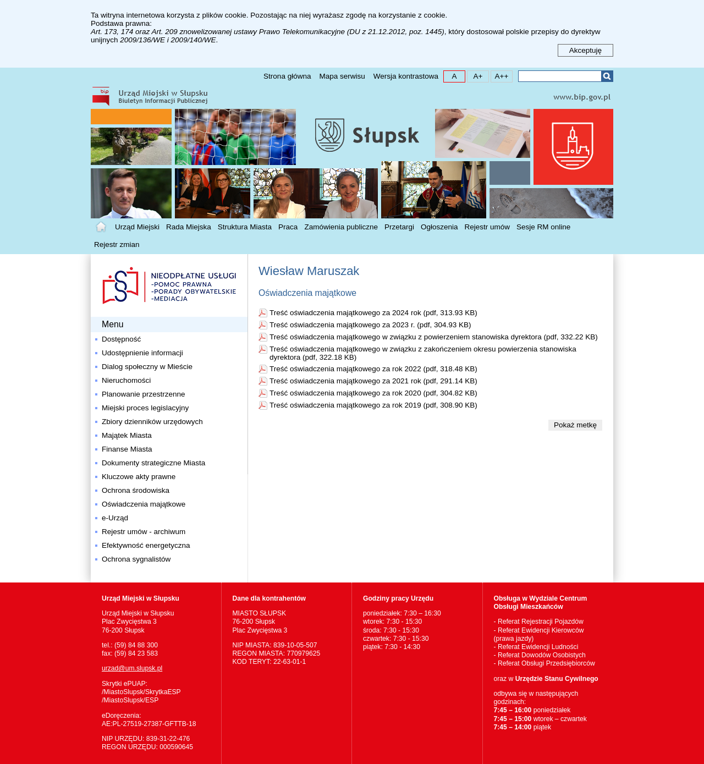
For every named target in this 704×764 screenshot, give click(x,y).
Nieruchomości (126, 380)
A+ (475, 75)
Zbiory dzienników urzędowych (152, 421)
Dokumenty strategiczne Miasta (153, 463)
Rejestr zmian (117, 244)
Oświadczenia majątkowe (143, 504)
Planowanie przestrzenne (143, 394)
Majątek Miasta (127, 435)
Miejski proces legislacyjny (145, 408)
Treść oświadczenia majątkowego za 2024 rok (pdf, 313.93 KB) (373, 313)
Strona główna (287, 76)
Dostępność (121, 339)
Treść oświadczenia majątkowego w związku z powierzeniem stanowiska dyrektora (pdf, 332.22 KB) (434, 337)
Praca (288, 227)
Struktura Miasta (245, 227)
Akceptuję (585, 50)
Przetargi (399, 227)
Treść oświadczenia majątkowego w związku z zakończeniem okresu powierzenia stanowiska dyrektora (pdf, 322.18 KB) (423, 353)
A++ (499, 75)
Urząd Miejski (137, 227)
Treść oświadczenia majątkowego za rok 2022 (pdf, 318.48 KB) (373, 369)
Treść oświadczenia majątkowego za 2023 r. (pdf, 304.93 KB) (370, 325)
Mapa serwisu (342, 76)
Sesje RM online (543, 227)
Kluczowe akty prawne (138, 476)
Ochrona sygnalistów (136, 559)
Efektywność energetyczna (146, 545)
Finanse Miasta (127, 449)
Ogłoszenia (439, 227)
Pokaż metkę (575, 425)
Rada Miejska (188, 227)
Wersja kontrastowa (405, 76)
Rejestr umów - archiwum (143, 531)
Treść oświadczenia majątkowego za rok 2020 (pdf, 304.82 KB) (373, 393)
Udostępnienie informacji (142, 353)
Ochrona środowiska (135, 490)
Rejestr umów (487, 227)
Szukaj (607, 76)
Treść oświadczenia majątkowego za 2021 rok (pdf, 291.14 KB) (373, 381)
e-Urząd (115, 518)
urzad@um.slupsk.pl (132, 668)
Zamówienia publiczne (341, 227)
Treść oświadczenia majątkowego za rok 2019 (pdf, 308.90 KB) (373, 405)
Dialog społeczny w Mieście (147, 366)
